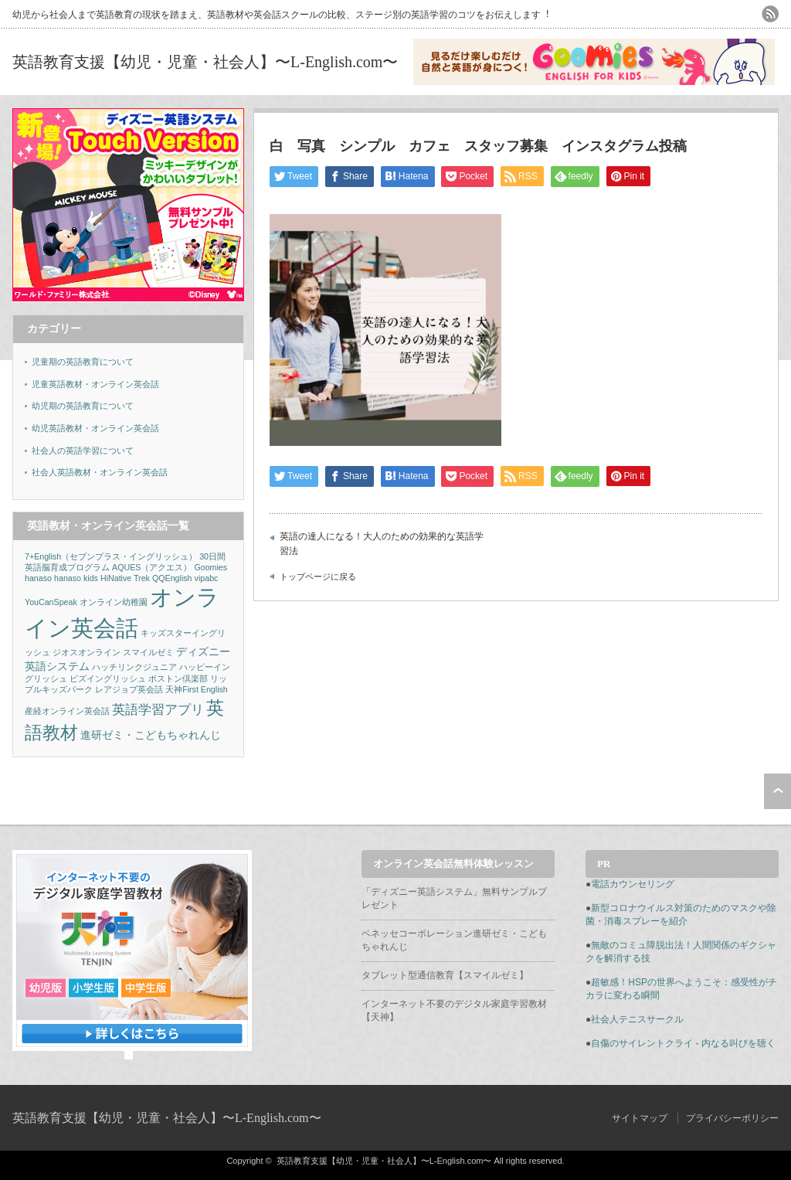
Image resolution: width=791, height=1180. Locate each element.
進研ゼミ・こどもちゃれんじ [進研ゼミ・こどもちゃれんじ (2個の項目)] (150, 735)
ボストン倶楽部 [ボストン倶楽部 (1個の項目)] (178, 678)
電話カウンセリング (632, 884)
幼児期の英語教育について (83, 405)
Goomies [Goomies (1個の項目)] (210, 567)
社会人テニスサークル (637, 1019)
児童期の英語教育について (83, 361)
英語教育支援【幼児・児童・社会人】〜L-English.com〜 (205, 61)
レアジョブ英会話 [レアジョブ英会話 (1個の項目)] (129, 689)
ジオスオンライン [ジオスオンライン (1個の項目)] (87, 652)
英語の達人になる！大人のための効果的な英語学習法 (382, 544)
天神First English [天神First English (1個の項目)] (196, 689)
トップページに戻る (318, 576)
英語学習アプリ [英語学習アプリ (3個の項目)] (158, 709)
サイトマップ (639, 1118)
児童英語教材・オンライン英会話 (95, 384)
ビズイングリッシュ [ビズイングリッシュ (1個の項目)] (108, 678)
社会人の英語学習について (83, 450)
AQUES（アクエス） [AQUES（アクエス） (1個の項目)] (152, 567)
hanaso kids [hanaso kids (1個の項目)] (76, 578)
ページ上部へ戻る (777, 791)
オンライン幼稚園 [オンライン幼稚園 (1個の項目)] (114, 602)
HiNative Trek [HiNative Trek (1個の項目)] (125, 578)
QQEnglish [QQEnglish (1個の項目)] (172, 578)
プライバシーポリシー (732, 1118)
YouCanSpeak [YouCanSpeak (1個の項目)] (51, 602)
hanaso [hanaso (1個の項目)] (38, 578)
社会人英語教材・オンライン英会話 (100, 472)
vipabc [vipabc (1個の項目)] (207, 578)
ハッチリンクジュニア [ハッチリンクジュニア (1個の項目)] (134, 667)
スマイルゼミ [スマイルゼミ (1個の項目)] (148, 652)
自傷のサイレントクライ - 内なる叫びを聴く (683, 1043)
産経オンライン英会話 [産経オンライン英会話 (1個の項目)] (67, 711)
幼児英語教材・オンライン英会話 (95, 428)
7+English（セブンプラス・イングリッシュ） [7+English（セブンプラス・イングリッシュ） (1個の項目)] (111, 556)
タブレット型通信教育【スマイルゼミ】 (445, 975)
